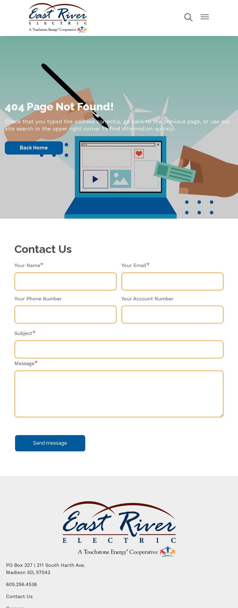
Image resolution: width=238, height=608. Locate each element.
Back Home (34, 148)
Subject (23, 333)
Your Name (27, 265)
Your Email (133, 265)
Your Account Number (147, 299)
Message (24, 363)
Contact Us (19, 596)
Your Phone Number (38, 299)
